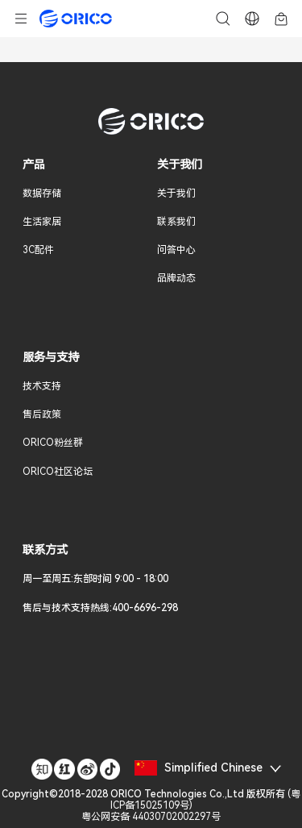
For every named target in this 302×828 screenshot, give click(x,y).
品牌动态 (176, 278)
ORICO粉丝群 (53, 442)
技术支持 (42, 386)
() (151, 805)
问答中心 (176, 250)
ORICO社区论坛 (58, 471)
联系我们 (176, 221)
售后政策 (42, 414)
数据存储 (42, 193)
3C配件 (38, 250)
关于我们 (176, 193)
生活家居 (42, 221)
